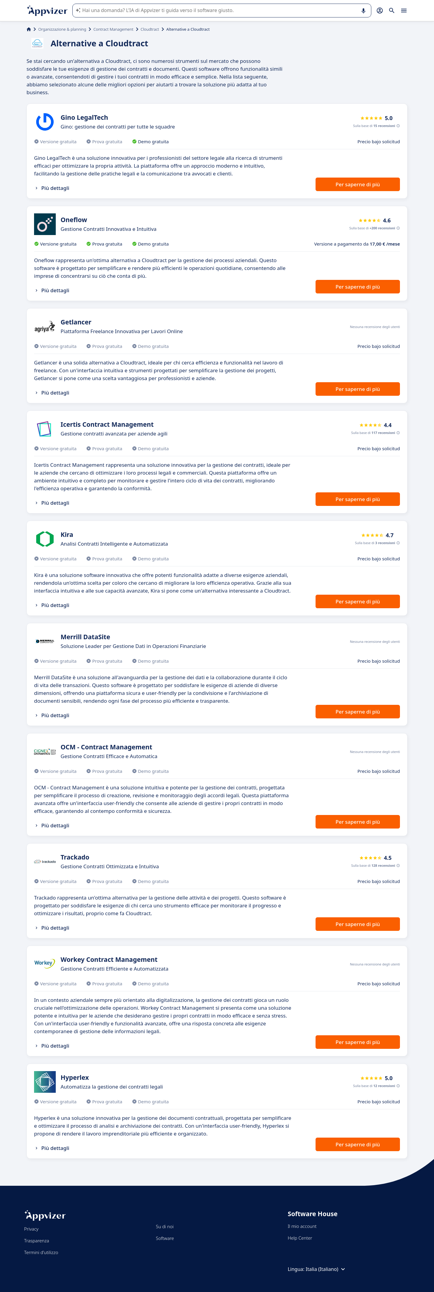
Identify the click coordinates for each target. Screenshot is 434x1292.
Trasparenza (36, 1241)
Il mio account (302, 1226)
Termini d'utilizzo (41, 1252)
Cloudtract (150, 29)
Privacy (31, 1229)
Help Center (300, 1238)
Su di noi (165, 1226)
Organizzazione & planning (62, 29)
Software (165, 1238)
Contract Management (113, 29)
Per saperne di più (357, 184)
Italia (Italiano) (326, 1269)
